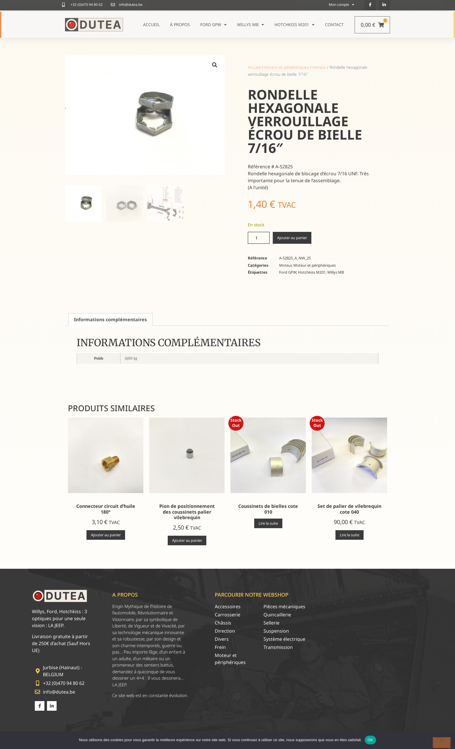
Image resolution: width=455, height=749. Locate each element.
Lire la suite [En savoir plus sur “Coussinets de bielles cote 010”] (268, 523)
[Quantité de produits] (259, 238)
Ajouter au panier (292, 237)
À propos (180, 24)
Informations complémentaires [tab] (110, 319)
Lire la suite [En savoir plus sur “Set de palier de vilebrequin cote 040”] (349, 534)
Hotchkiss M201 (295, 25)
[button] (215, 65)
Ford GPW (213, 25)
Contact (334, 24)
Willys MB (250, 25)
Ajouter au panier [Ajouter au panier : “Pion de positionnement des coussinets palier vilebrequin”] (187, 540)
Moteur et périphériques (286, 67)
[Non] (442, 742)
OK (370, 740)
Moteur (319, 67)
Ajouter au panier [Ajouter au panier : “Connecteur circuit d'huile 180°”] (106, 534)
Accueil (151, 24)
